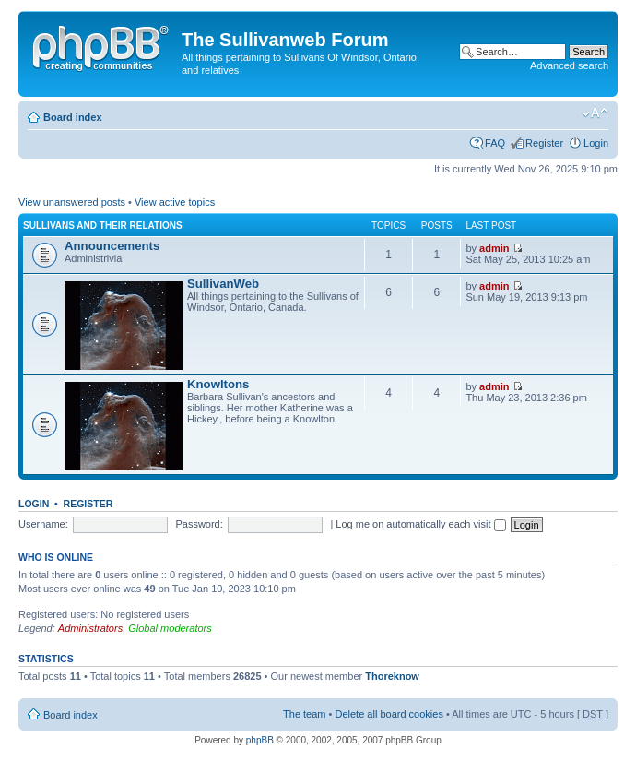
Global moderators (170, 628)
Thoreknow (392, 676)
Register (544, 143)
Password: (198, 523)
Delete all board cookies (388, 713)
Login (595, 143)
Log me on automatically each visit (420, 523)
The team (304, 713)
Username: (43, 523)
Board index (72, 117)
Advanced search (569, 65)
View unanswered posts (71, 202)
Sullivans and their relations (103, 225)
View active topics (175, 202)
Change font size (595, 113)
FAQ (495, 143)
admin (494, 248)
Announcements (112, 246)
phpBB (260, 740)
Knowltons (218, 384)
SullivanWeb (223, 284)
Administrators (90, 628)
